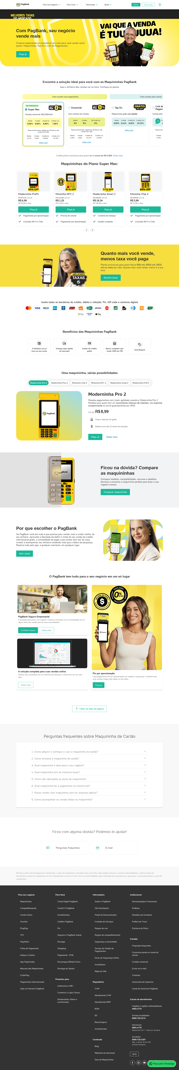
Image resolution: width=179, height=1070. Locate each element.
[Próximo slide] (92, 230)
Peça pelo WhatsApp (161, 1063)
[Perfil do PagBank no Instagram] (138, 1062)
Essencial (76, 107)
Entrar (136, 5)
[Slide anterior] (86, 230)
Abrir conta (24, 553)
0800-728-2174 (139, 1018)
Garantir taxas (111, 277)
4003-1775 (137, 1008)
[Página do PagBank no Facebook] (132, 1062)
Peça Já (95, 436)
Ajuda (108, 4)
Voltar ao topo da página (89, 708)
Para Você (73, 4)
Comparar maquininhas (115, 492)
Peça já (23, 54)
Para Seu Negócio (52, 4)
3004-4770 (137, 1027)
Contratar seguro (28, 630)
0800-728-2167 (139, 1039)
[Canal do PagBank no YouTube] (144, 1062)
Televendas (92, 4)
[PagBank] (23, 5)
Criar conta (148, 5)
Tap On (118, 107)
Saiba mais (43, 143)
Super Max (33, 109)
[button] (22, 14)
